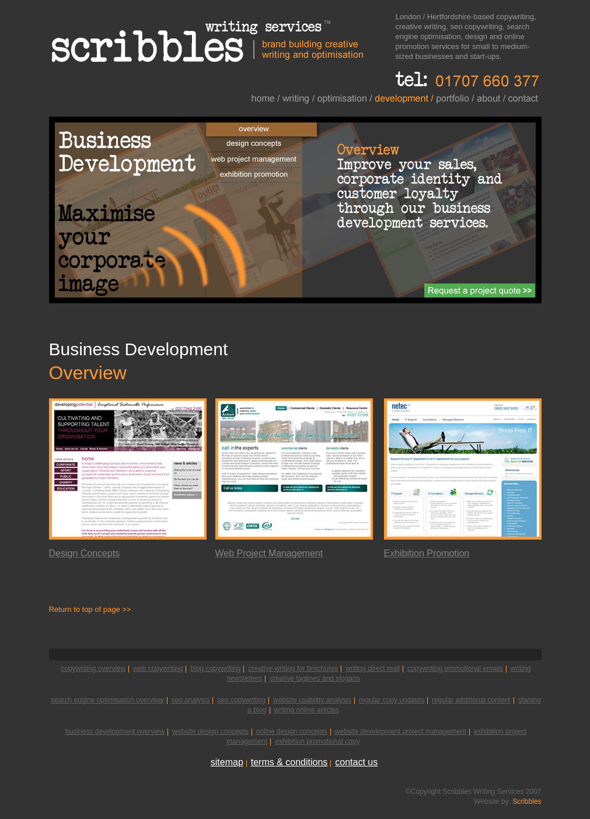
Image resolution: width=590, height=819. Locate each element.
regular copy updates (391, 700)
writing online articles (306, 710)
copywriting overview (93, 668)
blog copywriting (215, 668)
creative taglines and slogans (315, 678)
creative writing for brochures (293, 668)
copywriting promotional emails (455, 668)
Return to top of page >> (90, 609)
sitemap (227, 762)
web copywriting (158, 668)
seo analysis (190, 700)
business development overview (115, 731)
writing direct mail (372, 668)
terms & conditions (289, 762)
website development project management (400, 731)
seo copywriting (241, 700)
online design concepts (291, 731)
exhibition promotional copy (317, 741)
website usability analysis (312, 700)
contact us (356, 762)
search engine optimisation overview (107, 700)
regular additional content (471, 700)
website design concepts (210, 731)
